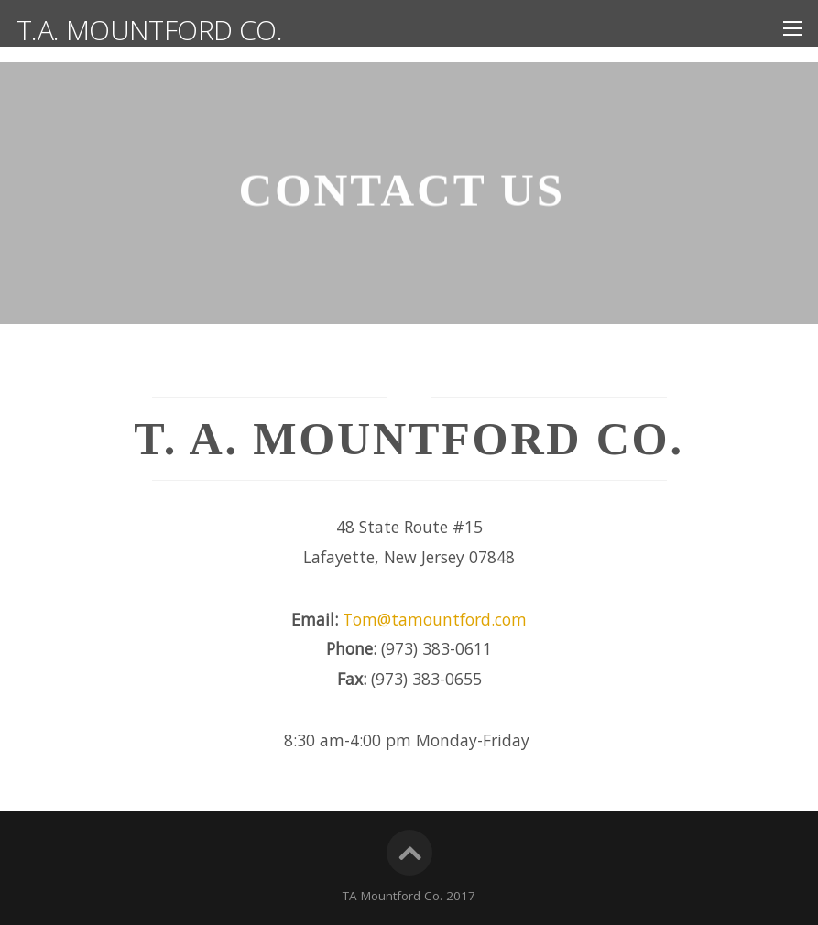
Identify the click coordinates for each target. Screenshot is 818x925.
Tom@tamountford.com (435, 619)
